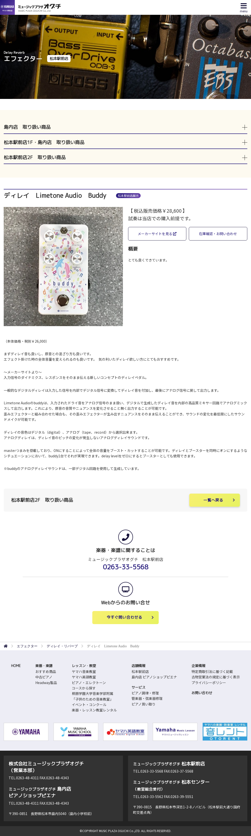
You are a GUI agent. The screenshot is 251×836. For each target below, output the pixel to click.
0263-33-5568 (125, 566)
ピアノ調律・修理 (145, 692)
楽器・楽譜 (44, 665)
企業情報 (198, 665)
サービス (138, 687)
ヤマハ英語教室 (84, 676)
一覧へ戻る (213, 500)
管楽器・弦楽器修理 (147, 698)
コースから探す (84, 688)
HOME (16, 665)
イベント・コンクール (89, 704)
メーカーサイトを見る (157, 233)
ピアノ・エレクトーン (89, 682)
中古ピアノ (43, 676)
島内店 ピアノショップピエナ (154, 676)
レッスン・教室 (84, 665)
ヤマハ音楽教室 (84, 671)
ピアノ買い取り (143, 704)
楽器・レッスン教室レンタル (94, 709)
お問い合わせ (202, 692)
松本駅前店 (140, 671)
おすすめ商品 (45, 671)
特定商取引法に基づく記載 (212, 671)
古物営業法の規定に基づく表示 (216, 676)
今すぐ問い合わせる (124, 617)
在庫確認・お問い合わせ (218, 233)
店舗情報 (138, 665)
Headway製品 (46, 682)
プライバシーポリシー (209, 682)
